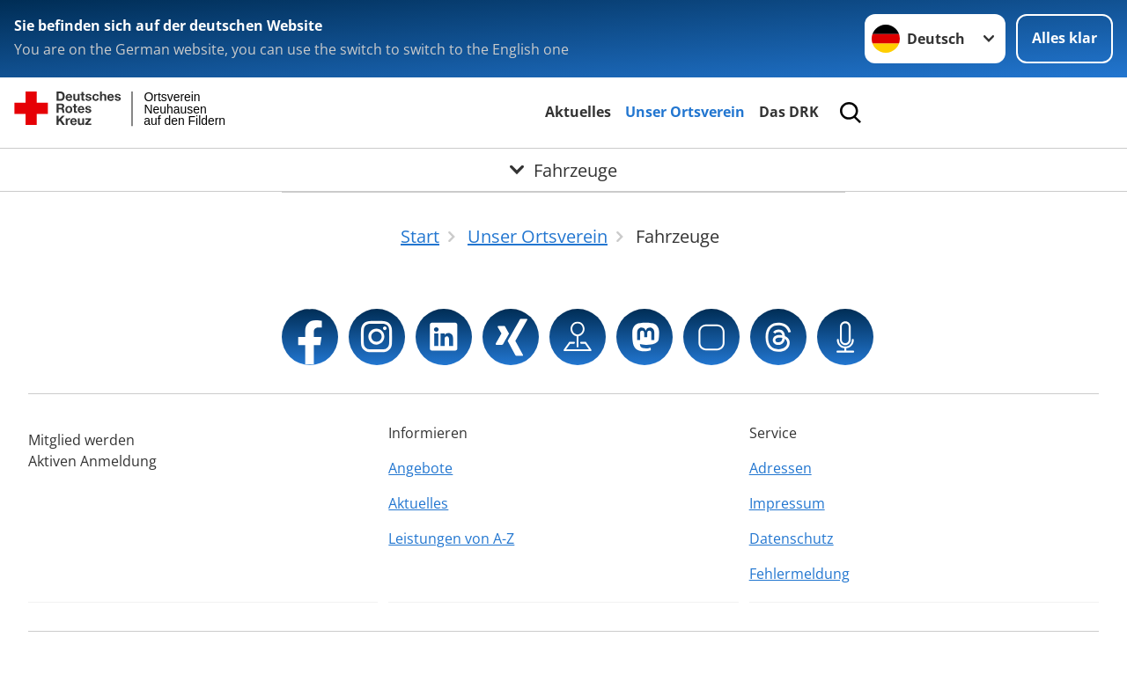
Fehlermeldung (799, 573)
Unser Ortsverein (685, 111)
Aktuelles (578, 111)
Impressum (787, 503)
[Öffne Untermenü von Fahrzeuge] (563, 170)
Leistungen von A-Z (451, 538)
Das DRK (789, 111)
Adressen (780, 468)
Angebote (420, 468)
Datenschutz (791, 538)
